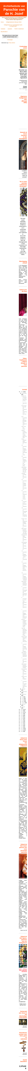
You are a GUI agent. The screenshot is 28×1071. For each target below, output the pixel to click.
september (24, 691)
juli (22, 697)
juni (23, 698)
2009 (22, 731)
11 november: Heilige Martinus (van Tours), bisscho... (24, 566)
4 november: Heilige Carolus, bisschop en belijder (24, 647)
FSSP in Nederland (19, 28)
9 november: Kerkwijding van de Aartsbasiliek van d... (24, 591)
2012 (22, 727)
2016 (22, 721)
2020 (22, 715)
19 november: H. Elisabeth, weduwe (24, 503)
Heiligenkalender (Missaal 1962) (14, 22)
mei (23, 699)
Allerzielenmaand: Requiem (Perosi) (24, 583)
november (24, 393)
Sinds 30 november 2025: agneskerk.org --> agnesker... (24, 400)
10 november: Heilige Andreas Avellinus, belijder (24, 576)
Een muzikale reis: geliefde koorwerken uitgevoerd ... (24, 421)
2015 (22, 722)
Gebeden (3, 28)
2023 (22, 711)
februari (23, 704)
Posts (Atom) (12, 42)
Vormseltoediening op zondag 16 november (24, 546)
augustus (24, 694)
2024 (22, 709)
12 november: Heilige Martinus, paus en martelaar (24, 555)
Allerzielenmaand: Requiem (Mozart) (24, 654)
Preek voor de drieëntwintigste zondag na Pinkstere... (24, 523)
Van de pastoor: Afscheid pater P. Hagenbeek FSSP (24, 632)
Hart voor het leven (24, 428)
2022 (22, 712)
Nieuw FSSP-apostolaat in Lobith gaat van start (24, 434)
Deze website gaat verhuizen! (24, 441)
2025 (22, 391)
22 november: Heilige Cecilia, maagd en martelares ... (24, 484)
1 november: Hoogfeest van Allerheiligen (24, 684)
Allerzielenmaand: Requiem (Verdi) (24, 665)
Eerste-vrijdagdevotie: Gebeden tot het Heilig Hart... (24, 623)
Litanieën (10, 28)
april (23, 701)
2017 (22, 719)
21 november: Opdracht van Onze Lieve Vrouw (24, 495)
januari (23, 706)
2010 (22, 730)
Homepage (10, 39)
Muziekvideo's (4, 31)
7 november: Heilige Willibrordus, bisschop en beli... (24, 614)
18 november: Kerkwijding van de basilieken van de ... (24, 512)
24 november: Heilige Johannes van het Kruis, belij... (24, 461)
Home (2, 22)
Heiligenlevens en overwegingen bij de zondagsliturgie (13, 25)
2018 (22, 718)
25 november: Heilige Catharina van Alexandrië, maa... (24, 450)
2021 (22, 713)
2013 (22, 725)
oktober (23, 689)
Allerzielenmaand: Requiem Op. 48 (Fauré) (24, 470)
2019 (22, 716)
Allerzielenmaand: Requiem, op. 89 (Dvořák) (24, 531)
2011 (22, 728)
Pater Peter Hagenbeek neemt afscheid (24, 639)
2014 (22, 724)
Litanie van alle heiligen (24, 677)
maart (23, 702)
